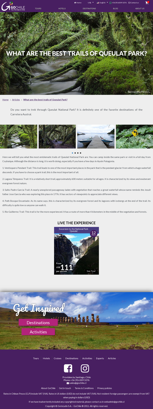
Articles (112, 358)
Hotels (62, 9)
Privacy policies (104, 388)
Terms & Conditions (84, 388)
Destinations (89, 9)
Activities (38, 331)
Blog (115, 9)
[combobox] (89, 2)
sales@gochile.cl (76, 382)
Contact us (134, 2)
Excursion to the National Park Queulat (73, 230)
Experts (100, 358)
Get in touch (65, 388)
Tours (38, 9)
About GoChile (48, 388)
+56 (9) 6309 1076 (118, 2)
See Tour (91, 271)
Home (78, 2)
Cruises (57, 358)
